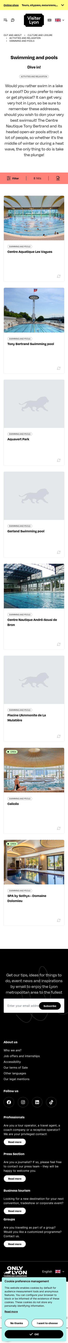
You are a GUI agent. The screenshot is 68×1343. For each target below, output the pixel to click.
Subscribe (50, 1006)
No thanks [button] (16, 1323)
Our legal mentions (16, 1079)
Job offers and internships (22, 1056)
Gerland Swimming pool (25, 531)
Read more (14, 1142)
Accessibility (12, 1062)
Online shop (11, 5)
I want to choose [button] (47, 1323)
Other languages (15, 1073)
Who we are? (12, 1050)
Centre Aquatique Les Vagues (29, 251)
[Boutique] (49, 20)
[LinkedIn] (37, 1102)
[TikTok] (51, 1102)
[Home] (34, 20)
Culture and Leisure (40, 35)
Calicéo (13, 803)
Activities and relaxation (25, 38)
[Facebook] (9, 1102)
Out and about (13, 35)
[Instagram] (23, 1102)
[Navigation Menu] (5, 20)
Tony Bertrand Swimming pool (30, 343)
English (53, 1271)
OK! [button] (34, 1334)
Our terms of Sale (16, 1067)
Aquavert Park (18, 439)
